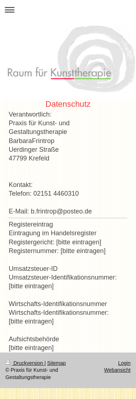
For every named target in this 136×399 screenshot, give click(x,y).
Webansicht (117, 370)
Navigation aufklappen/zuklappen (68, 9)
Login (124, 363)
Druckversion (24, 363)
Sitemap (56, 363)
